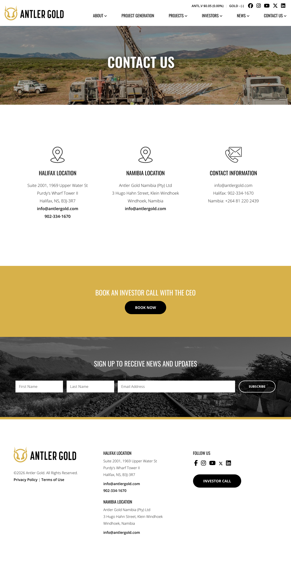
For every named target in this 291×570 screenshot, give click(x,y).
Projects (178, 16)
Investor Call (217, 480)
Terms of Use (52, 479)
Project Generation (138, 16)
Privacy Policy (26, 479)
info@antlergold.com (57, 208)
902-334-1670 (58, 216)
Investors (212, 16)
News (243, 16)
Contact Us (275, 16)
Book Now (145, 307)
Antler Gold (34, 12)
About (100, 16)
